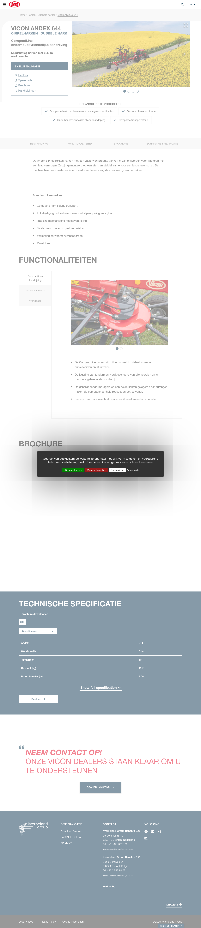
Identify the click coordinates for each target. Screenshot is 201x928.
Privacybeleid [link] (133, 470)
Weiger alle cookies (96, 470)
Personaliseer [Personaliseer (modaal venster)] (117, 470)
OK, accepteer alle (73, 470)
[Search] (182, 4)
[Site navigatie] (4, 4)
